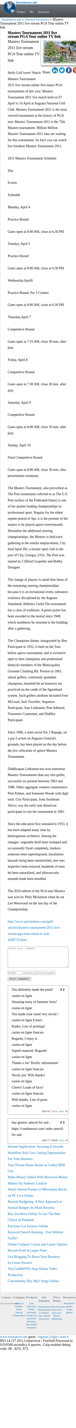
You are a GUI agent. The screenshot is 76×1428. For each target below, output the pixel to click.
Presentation (44, 1310)
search (64, 1341)
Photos (56, 1319)
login (54, 1341)
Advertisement (57, 1310)
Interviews (56, 1313)
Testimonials (44, 1313)
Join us (18, 1316)
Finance (21, 12)
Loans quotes (69, 1315)
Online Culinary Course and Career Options (37, 1248)
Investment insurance (31, 1330)
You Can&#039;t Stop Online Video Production (32, 1276)
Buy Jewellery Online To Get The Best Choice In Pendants (34, 1221)
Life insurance (31, 1309)
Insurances (43, 12)
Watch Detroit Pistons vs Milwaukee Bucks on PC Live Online (37, 1196)
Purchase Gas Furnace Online (28, 1230)
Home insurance (31, 1315)
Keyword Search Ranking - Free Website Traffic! (35, 1239)
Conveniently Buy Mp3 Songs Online (33, 1285)
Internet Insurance (37, 19)
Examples (44, 1316)
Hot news (56, 1316)
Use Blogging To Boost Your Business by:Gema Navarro (34, 1264)
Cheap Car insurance (31, 1321)
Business (31, 1325)
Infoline (19, 1310)
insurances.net (11, 19)
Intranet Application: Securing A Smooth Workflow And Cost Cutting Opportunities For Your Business (37, 1157)
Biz (31, 12)
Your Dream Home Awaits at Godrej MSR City (36, 1172)
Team (19, 1313)
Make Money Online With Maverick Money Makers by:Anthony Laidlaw (38, 1184)
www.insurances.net (13, 1341)
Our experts (44, 1319)
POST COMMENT (19, 982)
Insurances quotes (69, 1309)
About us (18, 1307)
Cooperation (19, 1319)
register (43, 1341)
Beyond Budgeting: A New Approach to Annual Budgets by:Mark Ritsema (35, 1208)
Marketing (57, 1322)
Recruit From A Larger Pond (27, 1254)
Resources (44, 1322)
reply (61, 1115)
